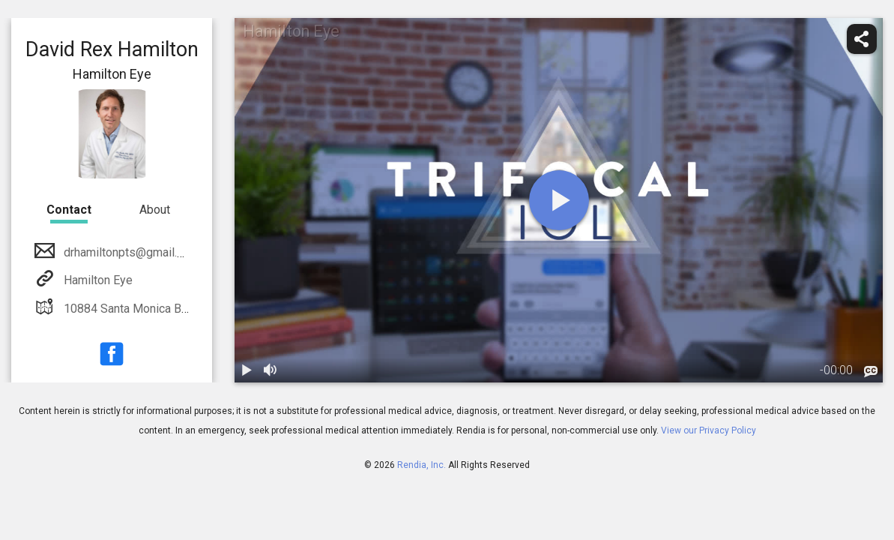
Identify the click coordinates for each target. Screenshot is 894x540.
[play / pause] (247, 370)
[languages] (871, 372)
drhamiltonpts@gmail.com (130, 252)
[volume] (271, 370)
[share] (862, 39)
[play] (559, 200)
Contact (68, 209)
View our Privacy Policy (708, 430)
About (154, 209)
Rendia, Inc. (421, 465)
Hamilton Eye (97, 280)
